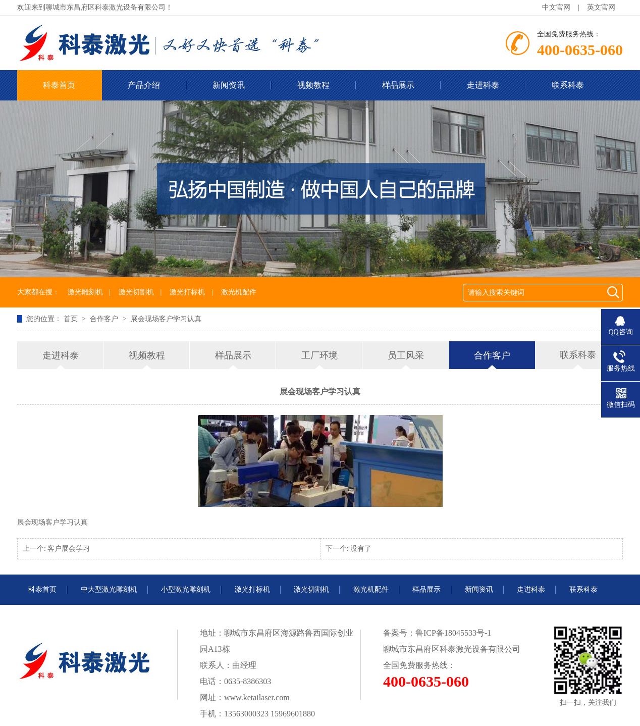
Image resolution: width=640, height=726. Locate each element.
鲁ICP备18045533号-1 (453, 633)
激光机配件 (238, 292)
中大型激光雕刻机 (109, 589)
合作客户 (105, 319)
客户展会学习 (68, 548)
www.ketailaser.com (257, 697)
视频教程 (313, 85)
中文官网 (556, 7)
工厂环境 (319, 355)
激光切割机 (136, 292)
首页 (72, 319)
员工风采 (406, 355)
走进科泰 (483, 85)
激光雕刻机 (85, 292)
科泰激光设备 (464, 649)
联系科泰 (568, 85)
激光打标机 (187, 292)
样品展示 (398, 85)
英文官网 (601, 7)
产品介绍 (144, 85)
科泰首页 (59, 85)
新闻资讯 (228, 85)
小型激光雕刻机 (185, 589)
